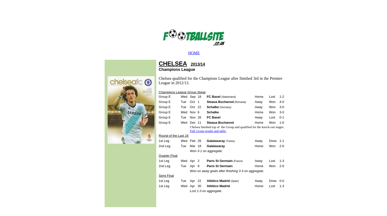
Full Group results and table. (208, 131)
